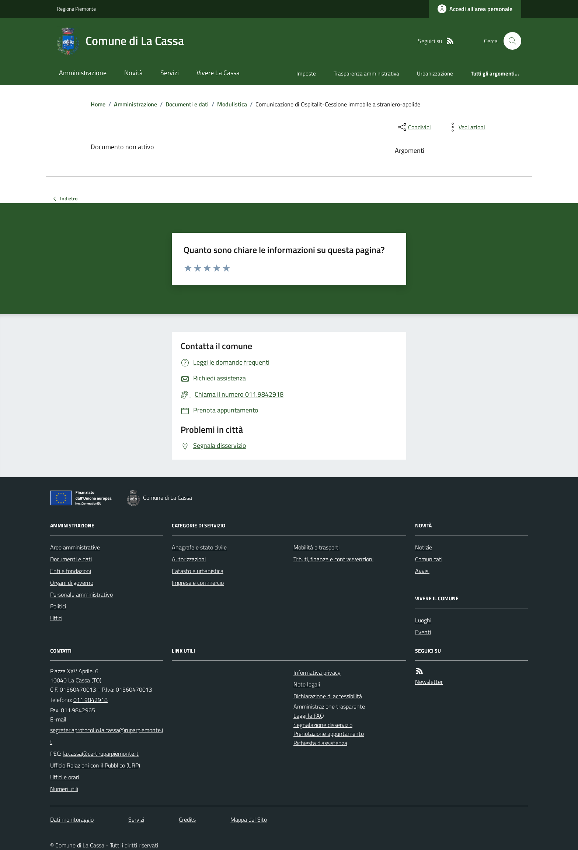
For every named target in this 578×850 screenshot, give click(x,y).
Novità (133, 73)
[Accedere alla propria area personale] (475, 9)
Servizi (169, 73)
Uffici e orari (64, 777)
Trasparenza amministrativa (366, 73)
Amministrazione (83, 73)
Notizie (423, 547)
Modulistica (232, 104)
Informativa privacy (317, 672)
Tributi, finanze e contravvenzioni (333, 559)
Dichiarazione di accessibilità (327, 696)
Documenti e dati (187, 104)
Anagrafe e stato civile (199, 547)
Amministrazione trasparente (329, 706)
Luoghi (423, 620)
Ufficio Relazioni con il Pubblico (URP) (95, 765)
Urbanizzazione (435, 73)
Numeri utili (64, 788)
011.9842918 (90, 699)
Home (98, 104)
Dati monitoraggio (72, 819)
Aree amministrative (75, 547)
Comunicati (428, 559)
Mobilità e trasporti (316, 547)
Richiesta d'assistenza (320, 742)
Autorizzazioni (189, 559)
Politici (58, 606)
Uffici (56, 618)
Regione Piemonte (76, 9)
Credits (187, 819)
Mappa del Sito (248, 819)
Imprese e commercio (198, 582)
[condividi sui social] (413, 127)
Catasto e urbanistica (197, 570)
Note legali (306, 684)
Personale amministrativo (81, 594)
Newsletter (429, 681)
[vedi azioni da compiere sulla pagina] (466, 127)
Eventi (423, 632)
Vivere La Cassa (218, 73)
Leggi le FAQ (308, 715)
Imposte (306, 73)
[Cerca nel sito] (509, 41)
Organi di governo (71, 582)
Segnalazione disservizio (322, 724)
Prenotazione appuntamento (328, 733)
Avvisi (422, 570)
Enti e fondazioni (70, 570)
